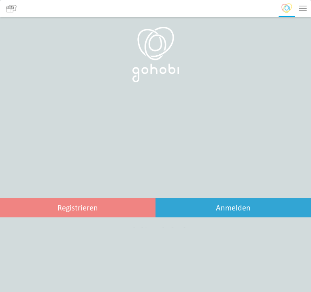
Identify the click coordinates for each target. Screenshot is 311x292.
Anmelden (233, 208)
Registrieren (78, 208)
